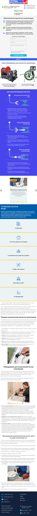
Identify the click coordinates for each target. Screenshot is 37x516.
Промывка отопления (7, 510)
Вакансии (22, 498)
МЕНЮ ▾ (18, 59)
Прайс (21, 496)
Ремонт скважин (5, 512)
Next (35, 77)
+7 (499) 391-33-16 (30, 5)
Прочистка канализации (7, 508)
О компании (23, 494)
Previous (0, 77)
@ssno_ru (5, 499)
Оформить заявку (18, 10)
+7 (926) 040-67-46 (30, 8)
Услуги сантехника (6, 506)
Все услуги (22, 500)
